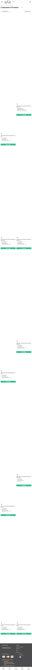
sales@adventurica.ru (6, 647)
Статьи (20, 653)
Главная (2, 5)
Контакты (18, 652)
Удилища (12, 5)
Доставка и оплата (19, 646)
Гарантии (18, 648)
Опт (17, 650)
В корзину (8, 144)
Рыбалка (7, 5)
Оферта (17, 645)
